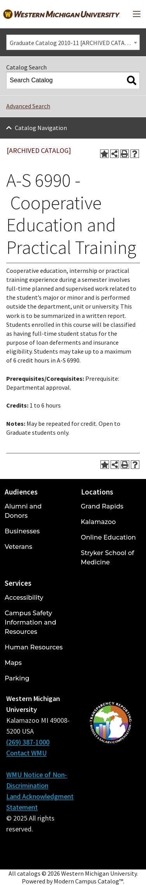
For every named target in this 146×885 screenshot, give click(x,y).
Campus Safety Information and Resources (30, 622)
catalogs (28, 873)
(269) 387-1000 (27, 742)
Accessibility (24, 597)
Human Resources (34, 647)
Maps (13, 662)
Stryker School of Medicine (107, 557)
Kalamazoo (98, 522)
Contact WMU (26, 752)
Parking (17, 678)
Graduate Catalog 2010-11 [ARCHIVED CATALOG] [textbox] (74, 43)
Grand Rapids (102, 506)
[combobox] (73, 42)
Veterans (18, 546)
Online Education (108, 537)
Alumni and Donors (23, 511)
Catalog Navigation (41, 128)
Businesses (22, 531)
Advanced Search (28, 106)
